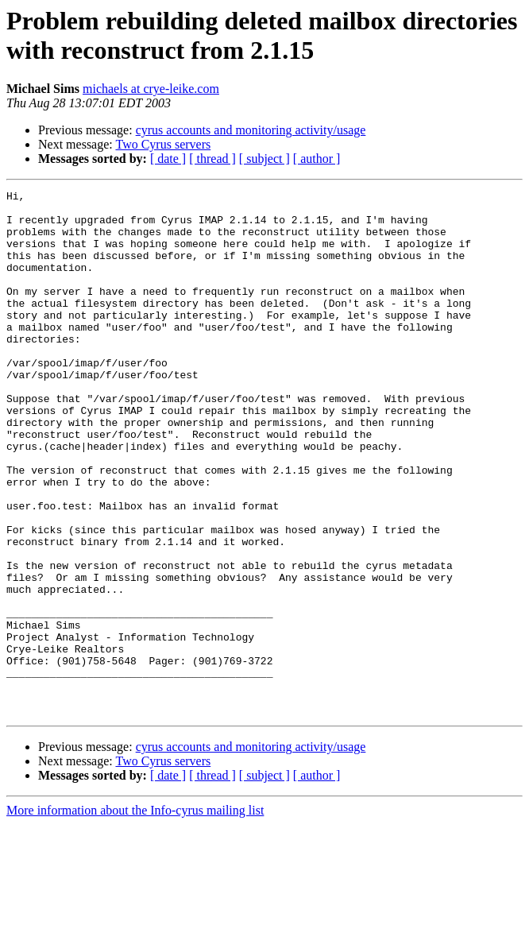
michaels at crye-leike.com (151, 88)
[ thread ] (212, 158)
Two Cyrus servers (162, 144)
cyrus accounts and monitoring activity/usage (251, 130)
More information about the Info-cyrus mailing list (135, 915)
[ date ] (168, 158)
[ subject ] (264, 158)
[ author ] (317, 158)
